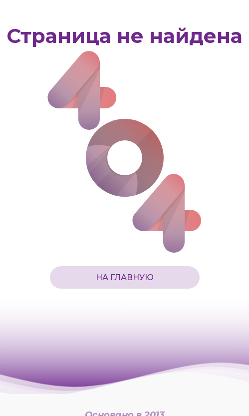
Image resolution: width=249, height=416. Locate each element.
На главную (125, 277)
